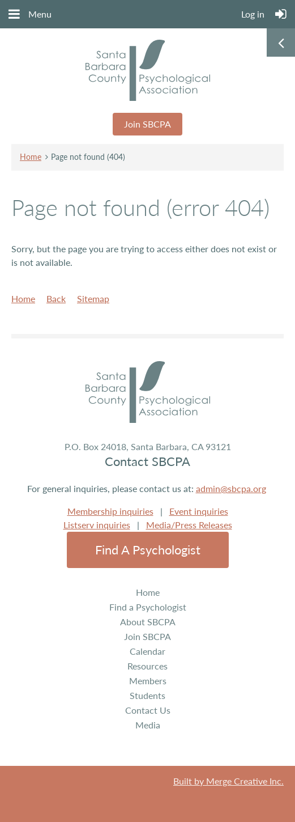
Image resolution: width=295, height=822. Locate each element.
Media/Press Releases (189, 524)
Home (30, 157)
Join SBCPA (147, 123)
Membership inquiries (110, 511)
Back (56, 298)
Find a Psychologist (147, 549)
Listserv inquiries (96, 524)
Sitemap (93, 298)
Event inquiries (198, 511)
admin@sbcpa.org (231, 488)
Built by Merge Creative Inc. (228, 781)
